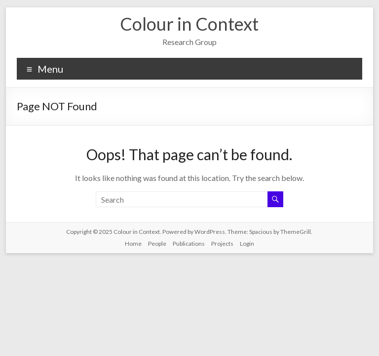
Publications (189, 243)
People (157, 243)
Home (133, 243)
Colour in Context (189, 24)
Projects (222, 243)
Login (247, 243)
